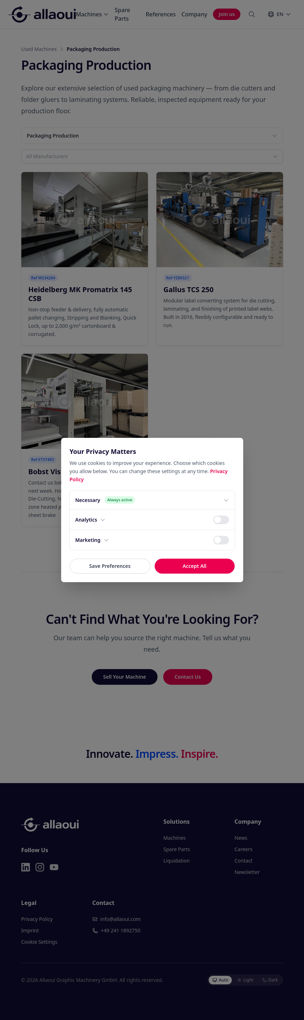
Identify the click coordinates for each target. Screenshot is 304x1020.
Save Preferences (109, 566)
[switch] (221, 520)
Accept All (194, 566)
